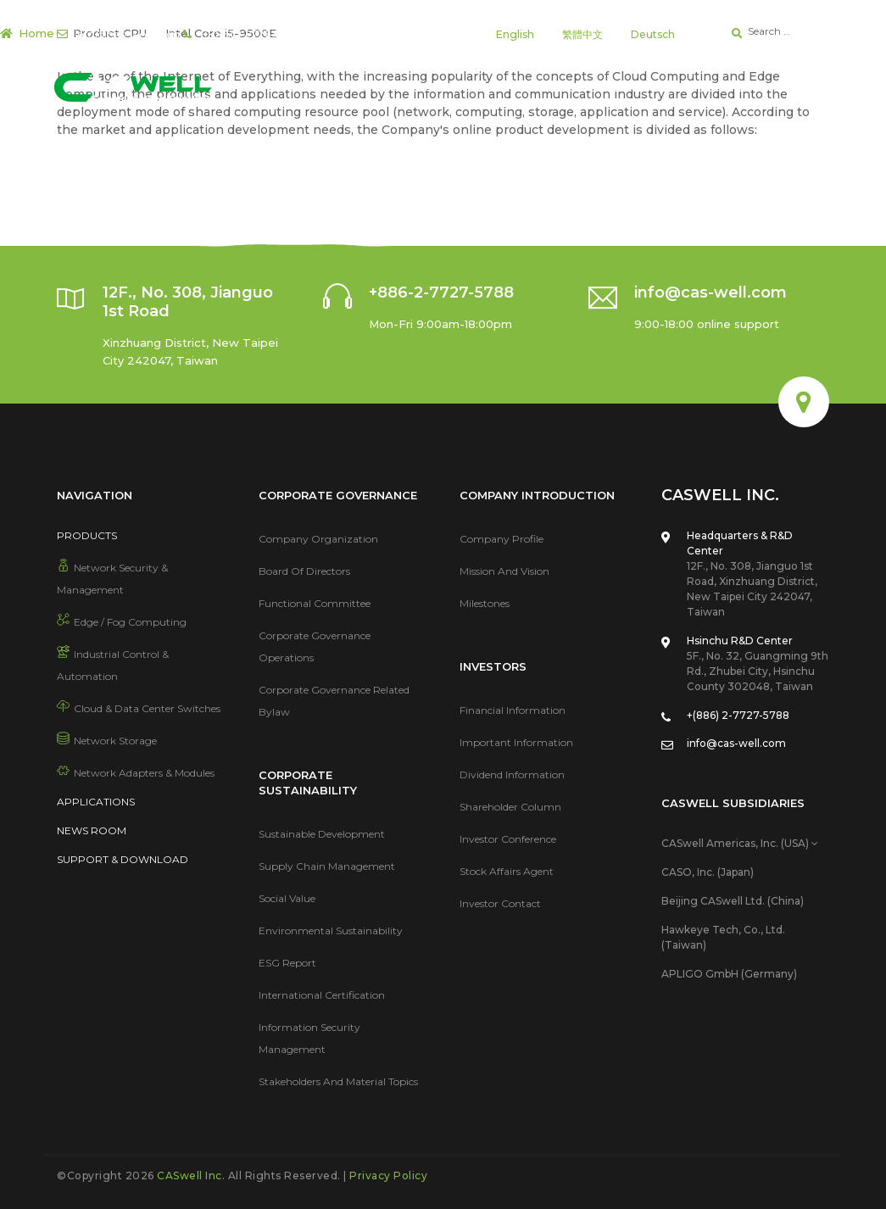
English (515, 34)
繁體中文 (582, 34)
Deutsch (653, 34)
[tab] (745, 843)
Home (36, 33)
